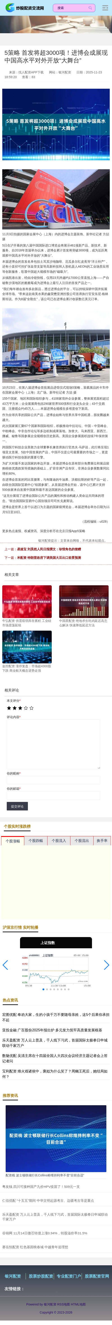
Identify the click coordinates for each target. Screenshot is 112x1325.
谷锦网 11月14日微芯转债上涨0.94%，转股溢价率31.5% (44, 1233)
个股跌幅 (36, 841)
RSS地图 (63, 1304)
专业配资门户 (69, 1276)
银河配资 (13, 1276)
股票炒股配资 (41, 1276)
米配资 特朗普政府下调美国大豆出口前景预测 (49, 557)
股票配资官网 (97, 1276)
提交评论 (17, 806)
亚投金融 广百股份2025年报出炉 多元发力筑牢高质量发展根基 (52, 1030)
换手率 (102, 841)
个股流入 (59, 841)
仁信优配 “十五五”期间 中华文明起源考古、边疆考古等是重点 (48, 1200)
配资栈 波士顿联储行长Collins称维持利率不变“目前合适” (45, 1175)
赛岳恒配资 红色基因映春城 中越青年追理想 (35, 1247)
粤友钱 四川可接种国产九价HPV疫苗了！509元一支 (41, 1187)
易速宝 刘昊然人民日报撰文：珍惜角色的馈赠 (49, 549)
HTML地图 (78, 1304)
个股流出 (82, 841)
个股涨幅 (13, 841)
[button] (5, 965)
